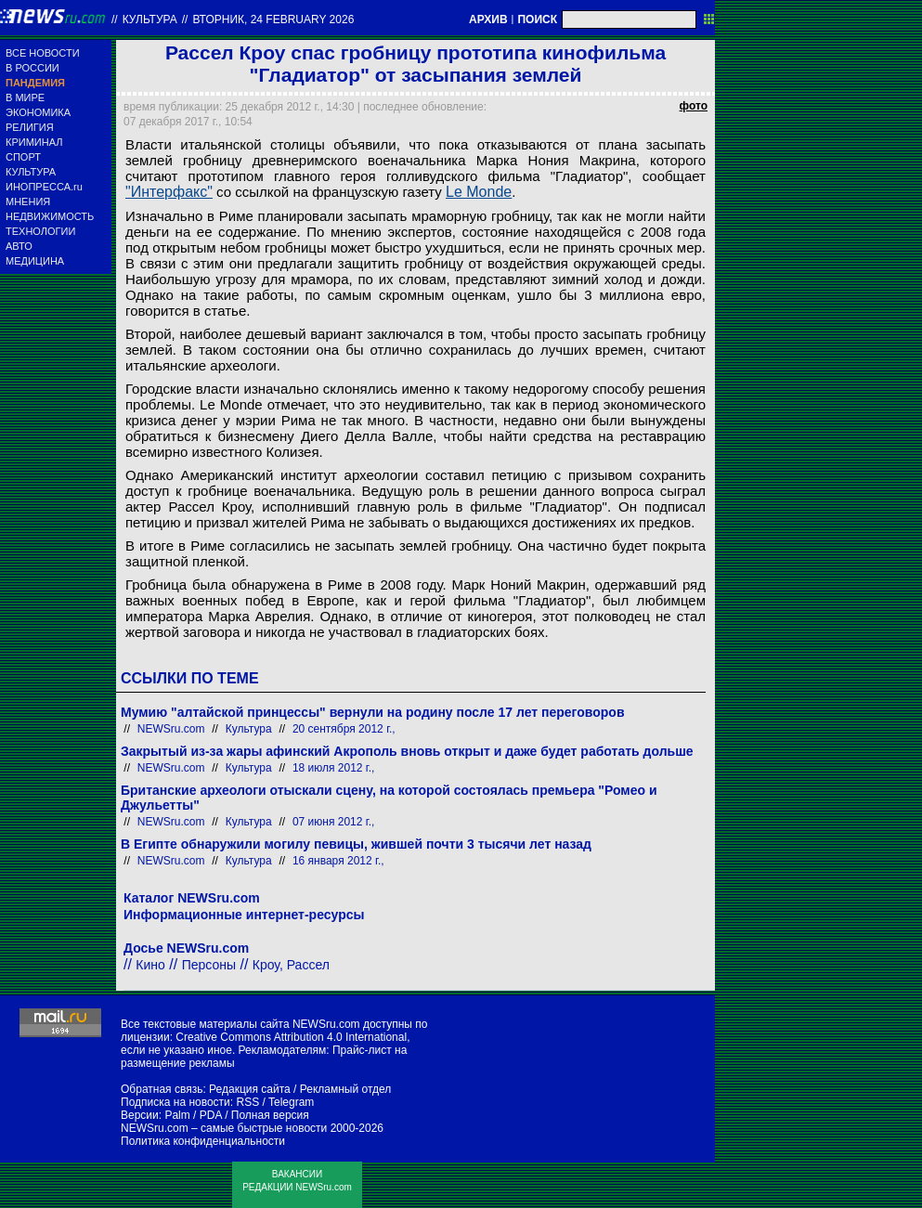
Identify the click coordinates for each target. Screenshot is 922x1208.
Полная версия (270, 1115)
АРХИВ (488, 19)
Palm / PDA (192, 1115)
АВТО (19, 246)
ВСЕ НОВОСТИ (43, 52)
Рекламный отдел (346, 1089)
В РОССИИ (32, 67)
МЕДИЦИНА (35, 260)
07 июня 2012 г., (333, 821)
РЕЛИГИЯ (30, 127)
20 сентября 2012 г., (344, 728)
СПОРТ (23, 156)
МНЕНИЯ (28, 201)
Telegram (291, 1102)
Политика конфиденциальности (203, 1141)
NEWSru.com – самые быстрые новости (224, 1128)
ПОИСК (537, 19)
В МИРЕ (25, 97)
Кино (150, 964)
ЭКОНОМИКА (38, 112)
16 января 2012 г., (338, 860)
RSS (247, 1102)
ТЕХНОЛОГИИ (40, 231)
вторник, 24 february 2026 (273, 19)
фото (694, 105)
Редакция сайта (250, 1089)
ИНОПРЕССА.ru (44, 186)
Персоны (209, 964)
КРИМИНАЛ (34, 142)
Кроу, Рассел (291, 964)
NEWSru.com (171, 728)
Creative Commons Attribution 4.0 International (291, 1037)
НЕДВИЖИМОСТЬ (50, 216)
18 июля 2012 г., (333, 767)
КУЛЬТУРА (31, 171)
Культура (150, 19)
